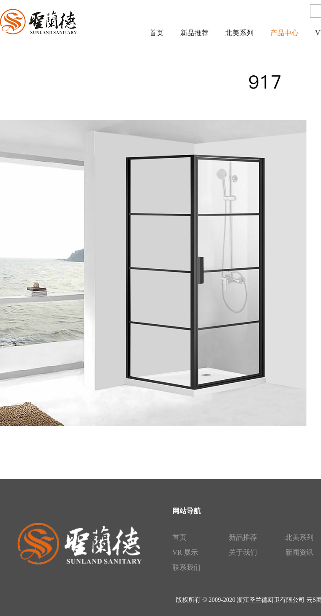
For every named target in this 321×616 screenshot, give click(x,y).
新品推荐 (243, 537)
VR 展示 (185, 552)
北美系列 (299, 537)
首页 (179, 537)
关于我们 (243, 552)
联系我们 (186, 567)
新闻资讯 (299, 552)
